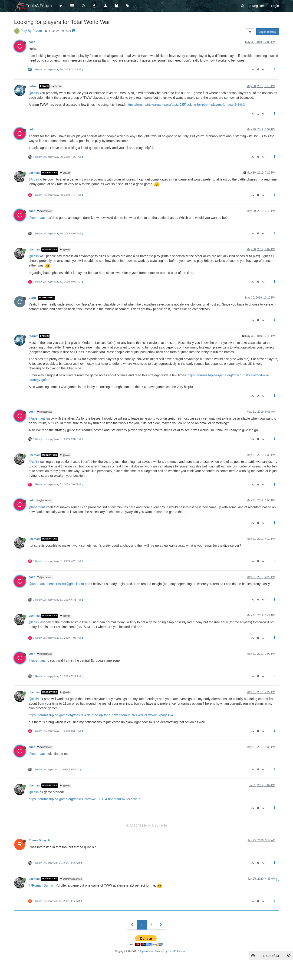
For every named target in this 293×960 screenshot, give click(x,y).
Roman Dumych (39, 840)
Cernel (33, 297)
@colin (56, 86)
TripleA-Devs (146, 951)
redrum (33, 86)
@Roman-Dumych (42, 885)
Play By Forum (31, 31)
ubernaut (35, 172)
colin (32, 42)
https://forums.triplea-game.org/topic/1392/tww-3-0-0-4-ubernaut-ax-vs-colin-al (85, 799)
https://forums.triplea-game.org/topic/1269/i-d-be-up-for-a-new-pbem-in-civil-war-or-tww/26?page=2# (101, 715)
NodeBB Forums (176, 951)
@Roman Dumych (71, 879)
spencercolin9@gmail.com (65, 584)
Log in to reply (267, 31)
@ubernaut (44, 211)
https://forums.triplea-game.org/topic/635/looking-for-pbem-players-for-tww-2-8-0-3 (185, 104)
